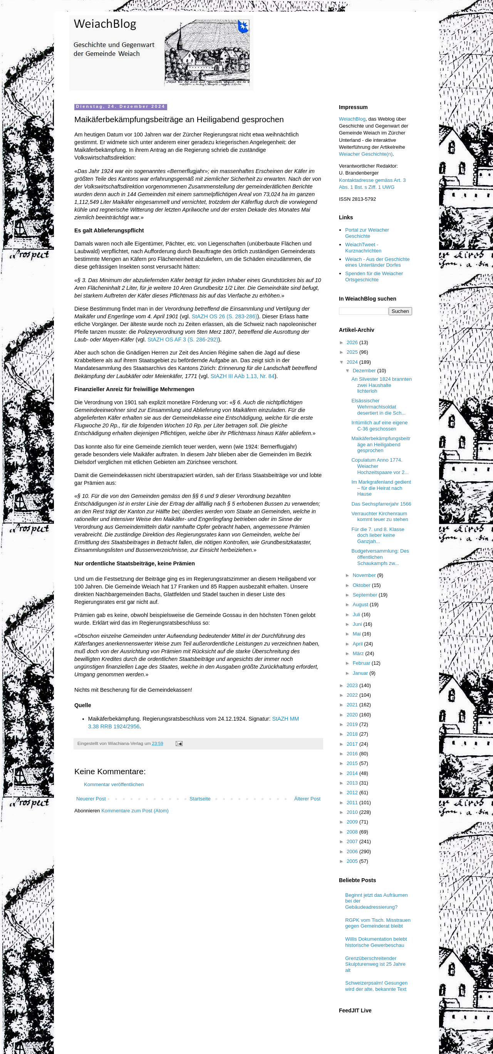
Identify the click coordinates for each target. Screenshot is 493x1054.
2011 (353, 802)
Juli (357, 614)
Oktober (362, 585)
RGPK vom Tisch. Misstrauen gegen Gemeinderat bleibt (378, 923)
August (361, 604)
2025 (353, 352)
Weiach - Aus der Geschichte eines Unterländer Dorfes (377, 262)
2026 (353, 342)
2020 (353, 715)
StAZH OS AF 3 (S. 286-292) (183, 339)
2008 (353, 832)
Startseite (200, 799)
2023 (353, 685)
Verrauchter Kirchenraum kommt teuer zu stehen (379, 517)
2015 (353, 763)
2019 (353, 724)
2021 (353, 705)
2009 (353, 822)
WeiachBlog (352, 119)
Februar (362, 663)
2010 (353, 812)
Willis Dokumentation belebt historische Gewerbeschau (376, 942)
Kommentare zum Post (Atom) (135, 811)
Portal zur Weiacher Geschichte (367, 233)
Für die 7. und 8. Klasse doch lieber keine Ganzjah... (377, 535)
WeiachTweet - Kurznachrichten (363, 248)
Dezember (365, 370)
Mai (357, 634)
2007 (353, 841)
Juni (358, 624)
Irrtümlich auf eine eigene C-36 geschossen (379, 426)
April (358, 644)
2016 (353, 753)
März (359, 653)
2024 (353, 362)
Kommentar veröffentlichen (114, 784)
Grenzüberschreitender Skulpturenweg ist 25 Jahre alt (375, 964)
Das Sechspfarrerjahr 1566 (381, 504)
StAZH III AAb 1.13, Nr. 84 (243, 376)
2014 (353, 773)
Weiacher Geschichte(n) (365, 154)
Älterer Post (307, 799)
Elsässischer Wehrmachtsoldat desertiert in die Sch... (378, 406)
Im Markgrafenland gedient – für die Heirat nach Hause (381, 488)
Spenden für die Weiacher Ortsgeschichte (374, 276)
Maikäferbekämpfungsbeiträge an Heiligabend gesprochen (380, 444)
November (365, 575)
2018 (353, 734)
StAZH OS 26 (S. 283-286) (224, 316)
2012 (353, 792)
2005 (353, 861)
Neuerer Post (91, 799)
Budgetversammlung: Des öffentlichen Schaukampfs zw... (380, 557)
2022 (353, 695)
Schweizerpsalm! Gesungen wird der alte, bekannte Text (376, 986)
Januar (361, 673)
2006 (353, 851)
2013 (353, 783)
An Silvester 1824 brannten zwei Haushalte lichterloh (381, 385)
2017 (353, 744)
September (366, 595)
